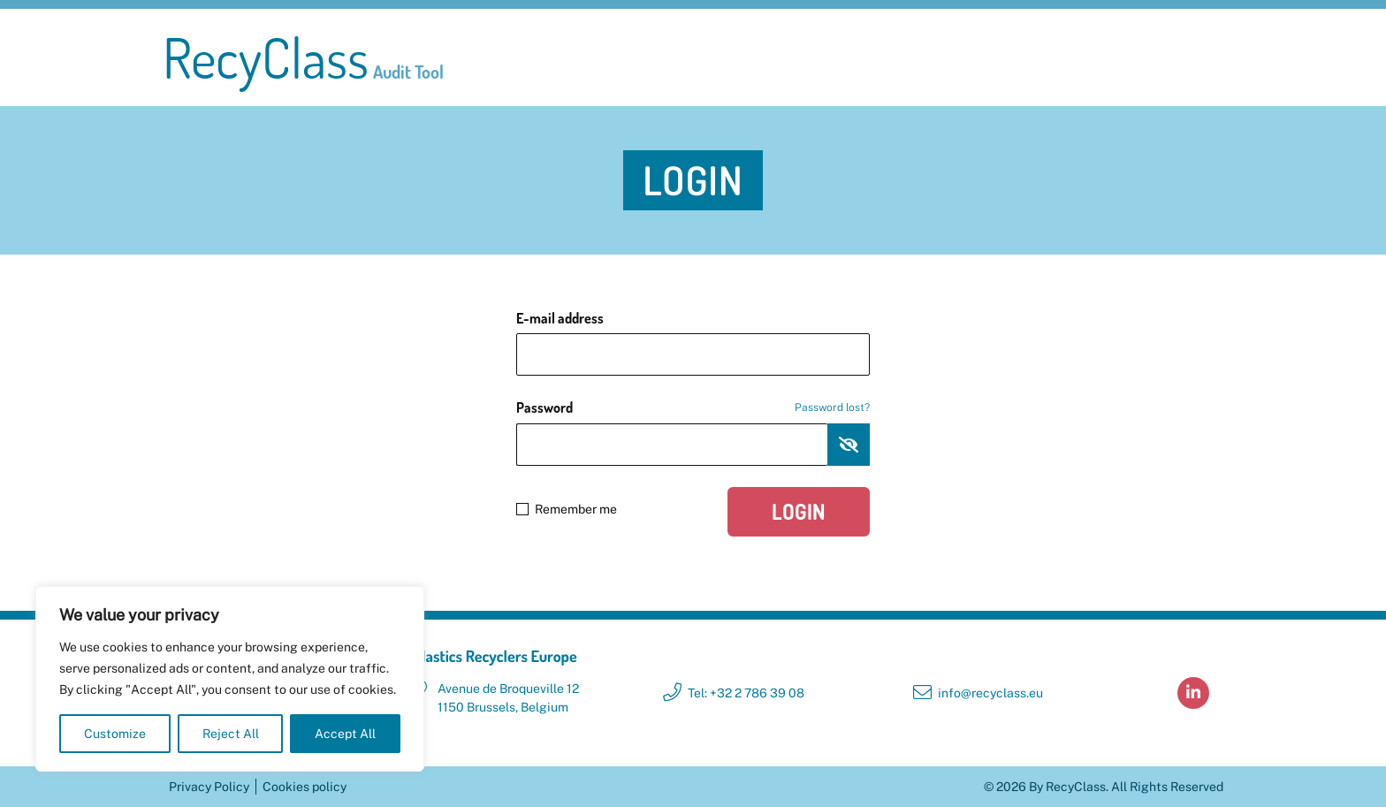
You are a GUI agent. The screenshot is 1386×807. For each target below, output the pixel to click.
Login (799, 511)
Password (693, 407)
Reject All (230, 734)
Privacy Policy (209, 787)
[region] (229, 679)
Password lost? (832, 407)
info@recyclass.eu (990, 693)
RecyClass (303, 57)
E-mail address (560, 318)
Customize (115, 734)
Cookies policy (304, 787)
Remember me (566, 509)
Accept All (345, 734)
